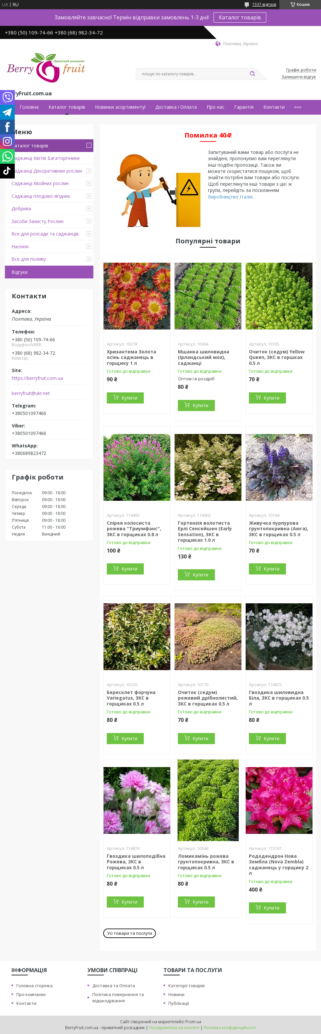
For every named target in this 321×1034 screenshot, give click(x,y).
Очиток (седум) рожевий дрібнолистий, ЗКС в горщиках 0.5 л (208, 698)
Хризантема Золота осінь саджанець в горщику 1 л (131, 357)
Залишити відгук (298, 77)
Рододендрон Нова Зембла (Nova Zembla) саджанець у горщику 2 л (278, 864)
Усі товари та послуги (129, 933)
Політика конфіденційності (230, 1027)
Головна (29, 107)
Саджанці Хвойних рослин (40, 183)
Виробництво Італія (230, 197)
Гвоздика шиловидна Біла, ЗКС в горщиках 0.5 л (279, 698)
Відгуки (19, 272)
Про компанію (31, 994)
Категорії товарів (186, 985)
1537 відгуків (264, 4)
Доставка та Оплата (113, 985)
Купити (129, 398)
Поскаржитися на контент (174, 1027)
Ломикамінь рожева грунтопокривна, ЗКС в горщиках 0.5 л (206, 862)
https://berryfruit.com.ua (37, 378)
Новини (176, 994)
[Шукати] (252, 74)
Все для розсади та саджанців (45, 234)
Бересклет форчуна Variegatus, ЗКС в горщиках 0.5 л (131, 698)
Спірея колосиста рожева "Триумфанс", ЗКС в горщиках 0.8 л (134, 528)
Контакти (274, 107)
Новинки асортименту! (120, 107)
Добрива (21, 208)
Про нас (215, 107)
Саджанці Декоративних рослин (46, 171)
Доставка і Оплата (176, 107)
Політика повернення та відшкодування (118, 997)
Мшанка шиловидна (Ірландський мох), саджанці (203, 357)
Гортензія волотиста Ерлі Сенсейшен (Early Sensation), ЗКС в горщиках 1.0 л (205, 531)
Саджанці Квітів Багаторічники (45, 158)
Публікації (178, 1003)
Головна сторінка (34, 985)
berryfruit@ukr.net (31, 393)
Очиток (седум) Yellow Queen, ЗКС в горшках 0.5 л (277, 357)
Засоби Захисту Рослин (37, 221)
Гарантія (244, 107)
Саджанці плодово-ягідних (40, 196)
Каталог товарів (240, 17)
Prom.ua (193, 1022)
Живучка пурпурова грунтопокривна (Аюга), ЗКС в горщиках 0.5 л (278, 528)
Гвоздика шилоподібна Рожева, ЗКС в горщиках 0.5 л (136, 862)
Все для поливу (28, 259)
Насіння (19, 246)
